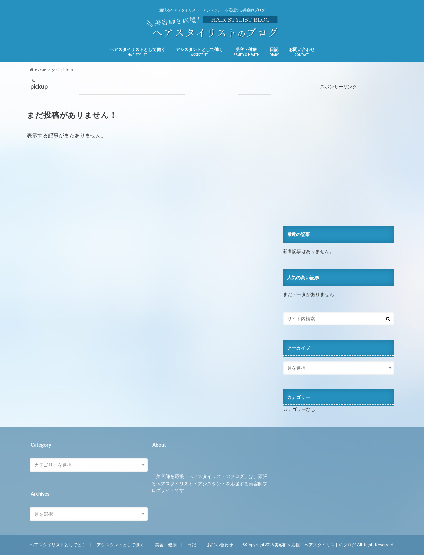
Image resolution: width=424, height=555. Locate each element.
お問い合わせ (302, 52)
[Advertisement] (338, 158)
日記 (274, 52)
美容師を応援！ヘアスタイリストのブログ (315, 544)
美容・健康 (246, 52)
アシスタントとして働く (199, 52)
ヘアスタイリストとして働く (137, 52)
